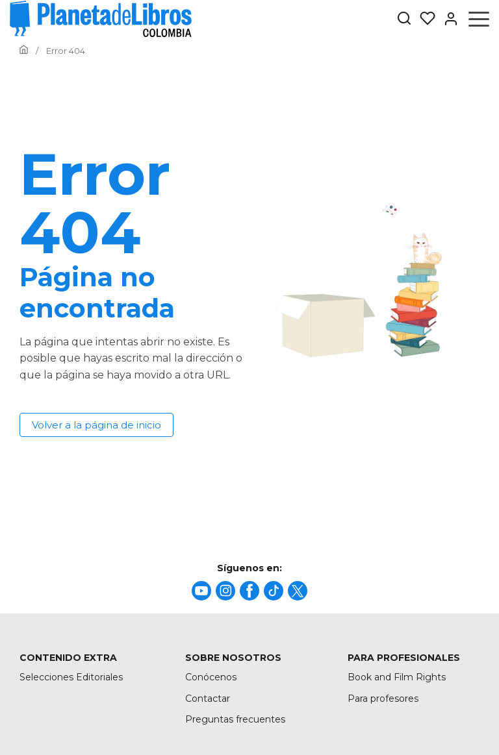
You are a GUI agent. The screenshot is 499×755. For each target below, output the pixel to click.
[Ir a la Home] (23, 50)
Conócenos (211, 677)
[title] (201, 590)
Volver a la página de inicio (96, 425)
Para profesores (383, 698)
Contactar (207, 698)
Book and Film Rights (397, 677)
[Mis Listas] (423, 19)
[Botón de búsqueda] (404, 19)
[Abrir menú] (478, 18)
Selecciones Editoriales (71, 677)
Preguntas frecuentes (235, 719)
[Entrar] (447, 19)
